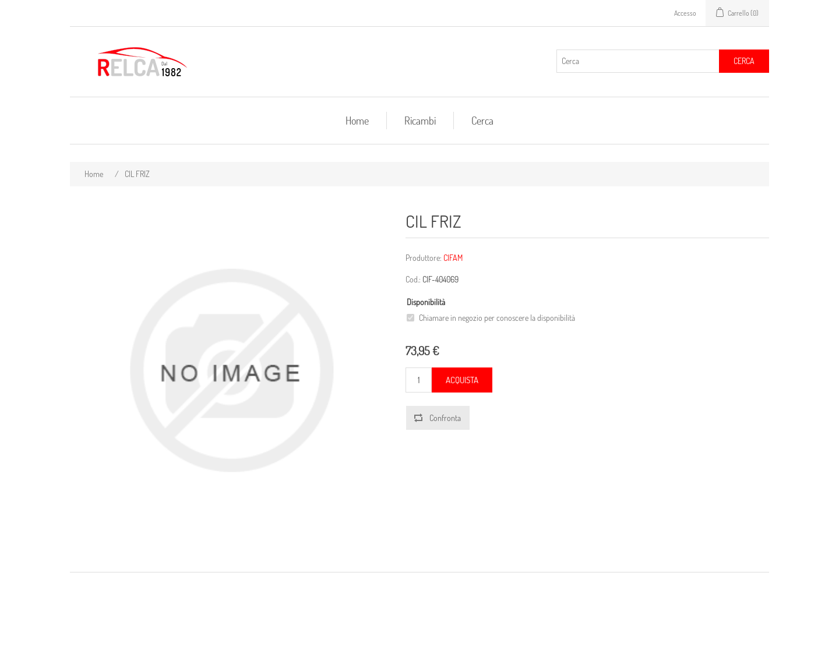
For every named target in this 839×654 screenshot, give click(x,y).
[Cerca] (638, 61)
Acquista (462, 380)
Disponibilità (426, 302)
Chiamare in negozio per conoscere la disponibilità (497, 318)
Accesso (685, 13)
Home (357, 120)
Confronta (445, 418)
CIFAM (453, 258)
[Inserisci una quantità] (419, 380)
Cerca (744, 61)
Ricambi (420, 120)
